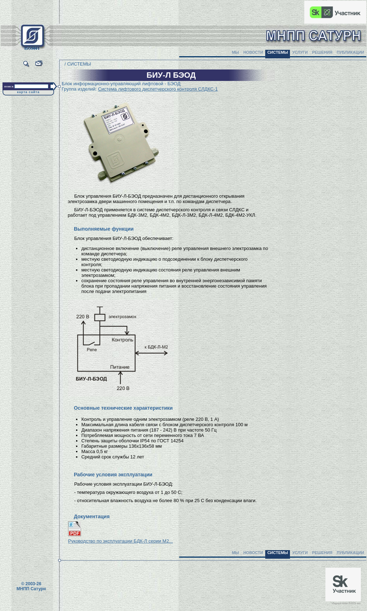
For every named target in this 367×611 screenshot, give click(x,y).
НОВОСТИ (253, 52)
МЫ (235, 52)
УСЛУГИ (300, 52)
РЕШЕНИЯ (322, 52)
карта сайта (28, 92)
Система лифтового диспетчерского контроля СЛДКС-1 (158, 89)
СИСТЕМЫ (277, 52)
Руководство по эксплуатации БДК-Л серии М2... (120, 541)
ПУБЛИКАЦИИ (350, 52)
